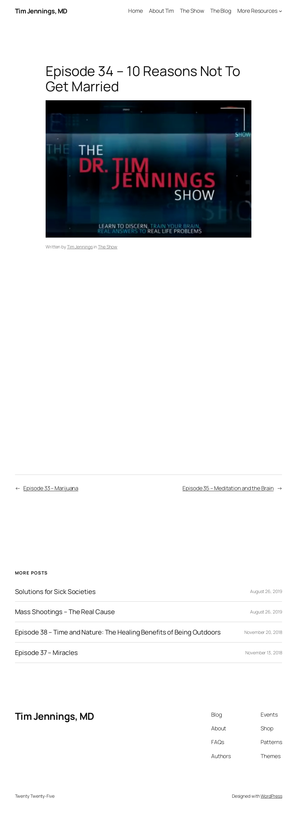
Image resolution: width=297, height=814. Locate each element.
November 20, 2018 (263, 632)
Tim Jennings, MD (41, 10)
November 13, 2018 (263, 653)
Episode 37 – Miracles (46, 652)
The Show (107, 247)
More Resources (257, 10)
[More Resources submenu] (280, 10)
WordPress (271, 796)
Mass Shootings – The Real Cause (65, 611)
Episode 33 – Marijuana (50, 488)
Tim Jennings (80, 247)
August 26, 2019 (266, 591)
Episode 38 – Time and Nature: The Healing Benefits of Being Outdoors (118, 632)
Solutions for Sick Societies (55, 591)
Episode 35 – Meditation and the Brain (227, 488)
